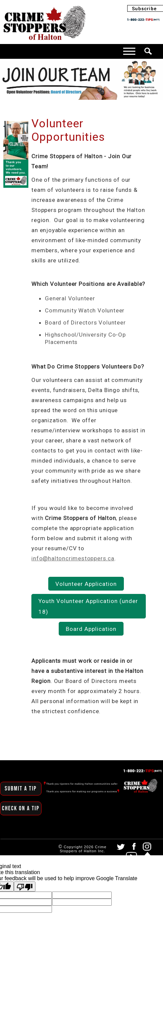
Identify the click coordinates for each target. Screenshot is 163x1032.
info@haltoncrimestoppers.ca (72, 558)
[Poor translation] (24, 887)
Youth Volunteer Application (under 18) (88, 606)
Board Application (91, 629)
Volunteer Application (86, 583)
